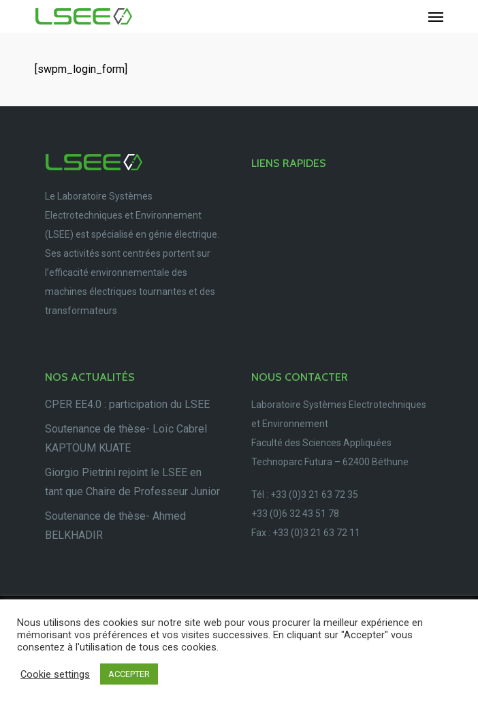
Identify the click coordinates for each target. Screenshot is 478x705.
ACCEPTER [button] (129, 674)
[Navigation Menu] (435, 16)
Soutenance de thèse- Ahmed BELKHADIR (115, 526)
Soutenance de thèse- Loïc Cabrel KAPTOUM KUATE (126, 438)
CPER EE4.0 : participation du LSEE (127, 404)
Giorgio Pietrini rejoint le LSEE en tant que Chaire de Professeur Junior (132, 482)
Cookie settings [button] (55, 674)
